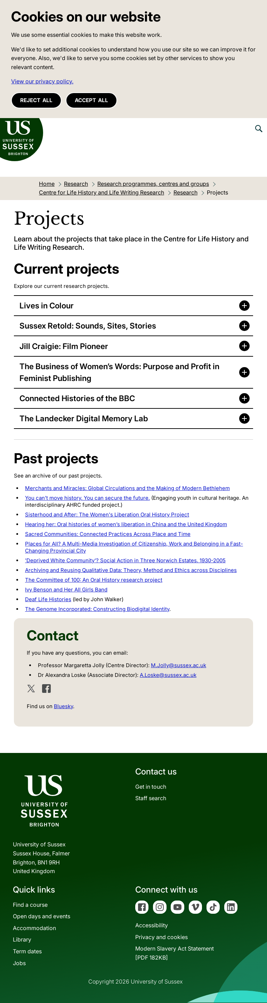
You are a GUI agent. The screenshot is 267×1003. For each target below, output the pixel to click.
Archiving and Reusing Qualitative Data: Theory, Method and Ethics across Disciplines (131, 570)
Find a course (30, 904)
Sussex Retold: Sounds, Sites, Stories (87, 325)
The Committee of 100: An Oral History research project (93, 580)
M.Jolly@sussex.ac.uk (178, 665)
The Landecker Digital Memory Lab (83, 418)
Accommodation (34, 928)
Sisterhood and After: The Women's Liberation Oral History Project (107, 514)
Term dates (27, 951)
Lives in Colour (46, 305)
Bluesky (63, 706)
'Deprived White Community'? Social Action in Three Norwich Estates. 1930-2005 (125, 560)
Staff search (150, 798)
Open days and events (41, 916)
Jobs (19, 963)
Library (22, 939)
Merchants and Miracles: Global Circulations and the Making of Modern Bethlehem (127, 488)
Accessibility (151, 925)
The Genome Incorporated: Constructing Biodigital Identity (97, 609)
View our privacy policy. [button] (42, 81)
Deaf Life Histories (48, 599)
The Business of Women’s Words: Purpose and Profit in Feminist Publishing (119, 372)
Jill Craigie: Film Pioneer (63, 346)
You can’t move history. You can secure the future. (87, 498)
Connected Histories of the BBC (77, 398)
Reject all (36, 100)
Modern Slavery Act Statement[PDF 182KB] (174, 953)
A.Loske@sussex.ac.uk (168, 675)
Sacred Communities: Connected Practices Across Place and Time (108, 534)
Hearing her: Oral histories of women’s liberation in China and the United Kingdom (126, 524)
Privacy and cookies (161, 937)
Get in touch (150, 786)
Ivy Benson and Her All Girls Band (66, 589)
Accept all (91, 100)
